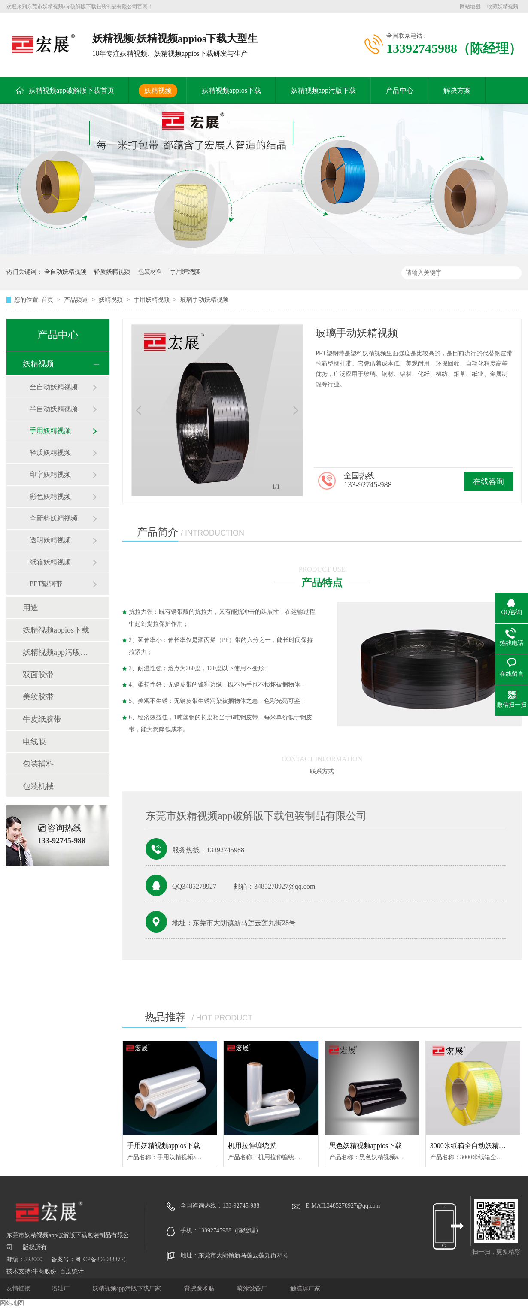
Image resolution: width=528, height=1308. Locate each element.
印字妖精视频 (50, 474)
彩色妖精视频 (50, 496)
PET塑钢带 (46, 583)
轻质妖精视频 (112, 272)
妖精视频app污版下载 (323, 90)
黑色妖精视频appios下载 (365, 1145)
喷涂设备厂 (253, 1288)
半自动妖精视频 (54, 408)
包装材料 (150, 272)
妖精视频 (158, 90)
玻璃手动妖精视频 (204, 300)
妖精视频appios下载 (231, 90)
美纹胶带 (38, 697)
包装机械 (38, 786)
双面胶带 (38, 674)
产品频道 (77, 300)
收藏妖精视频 (502, 6)
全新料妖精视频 (54, 518)
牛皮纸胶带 (42, 719)
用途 (30, 607)
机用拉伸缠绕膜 (252, 1145)
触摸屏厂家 (305, 1288)
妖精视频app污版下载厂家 (127, 1288)
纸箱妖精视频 (50, 562)
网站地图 (470, 6)
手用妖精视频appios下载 (163, 1145)
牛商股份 (44, 1271)
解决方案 (457, 90)
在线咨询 (488, 481)
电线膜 (34, 741)
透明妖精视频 (50, 540)
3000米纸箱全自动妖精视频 (471, 1145)
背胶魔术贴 (200, 1288)
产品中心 (399, 90)
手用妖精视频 (152, 300)
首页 (48, 300)
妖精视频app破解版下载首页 (71, 90)
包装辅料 (38, 764)
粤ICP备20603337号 (101, 1259)
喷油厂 (61, 1288)
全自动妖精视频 (65, 272)
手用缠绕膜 (185, 272)
